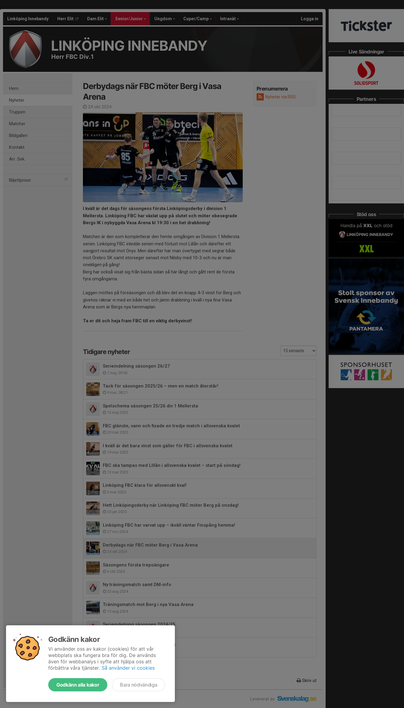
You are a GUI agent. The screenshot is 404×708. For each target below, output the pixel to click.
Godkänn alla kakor (77, 685)
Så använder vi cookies (128, 668)
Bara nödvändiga (138, 685)
